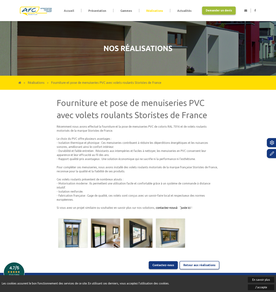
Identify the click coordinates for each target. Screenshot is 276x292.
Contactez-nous (163, 265)
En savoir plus (261, 279)
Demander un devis (219, 10)
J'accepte (261, 287)
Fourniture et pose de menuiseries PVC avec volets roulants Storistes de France (106, 82)
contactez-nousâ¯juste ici (173, 207)
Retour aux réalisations (199, 265)
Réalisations (36, 82)
